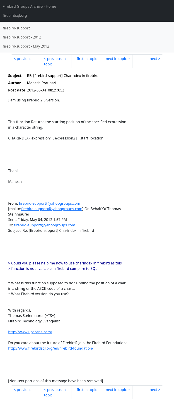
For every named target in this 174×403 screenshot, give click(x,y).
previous (24, 58)
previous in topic (55, 61)
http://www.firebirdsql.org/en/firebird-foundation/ (50, 348)
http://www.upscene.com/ (30, 331)
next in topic (116, 58)
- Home (29, 6)
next (153, 58)
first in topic (87, 58)
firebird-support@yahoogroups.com (49, 203)
